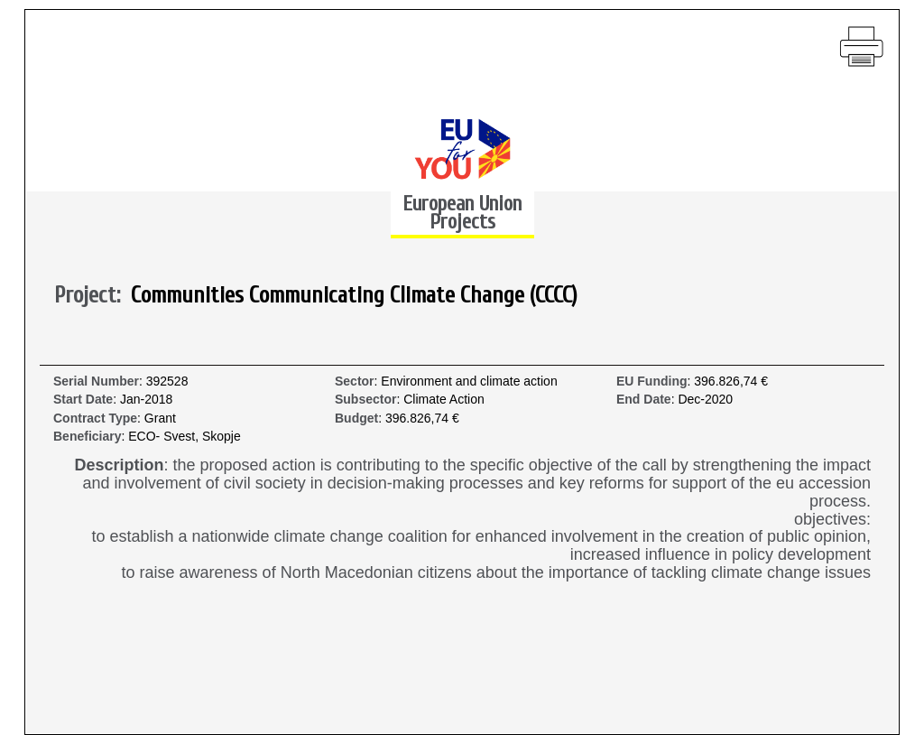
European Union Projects (462, 212)
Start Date (83, 399)
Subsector (365, 399)
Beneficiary (87, 436)
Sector (354, 381)
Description (119, 465)
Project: (92, 296)
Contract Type (95, 418)
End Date (643, 399)
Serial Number (96, 381)
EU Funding (652, 381)
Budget (356, 418)
